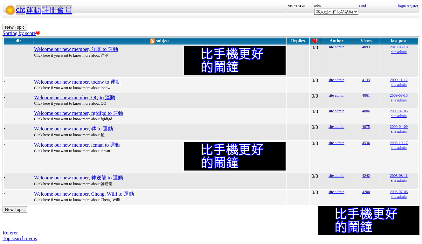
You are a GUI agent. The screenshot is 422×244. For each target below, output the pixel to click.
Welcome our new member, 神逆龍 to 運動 (78, 177)
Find (362, 6)
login (402, 6)
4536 (366, 143)
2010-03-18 (399, 47)
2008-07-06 (399, 192)
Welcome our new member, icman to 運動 (77, 145)
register (412, 6)
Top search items (20, 238)
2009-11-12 (399, 80)
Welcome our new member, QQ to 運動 (74, 97)
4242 (366, 175)
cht (20, 9)
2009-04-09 (399, 126)
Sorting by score (21, 33)
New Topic (14, 27)
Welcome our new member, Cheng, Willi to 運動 (84, 194)
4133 (366, 80)
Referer (10, 232)
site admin (336, 47)
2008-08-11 (399, 175)
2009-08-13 (399, 95)
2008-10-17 (399, 143)
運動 (33, 10)
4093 (366, 47)
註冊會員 (57, 10)
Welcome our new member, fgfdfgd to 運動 (78, 113)
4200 (366, 192)
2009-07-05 (399, 111)
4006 (366, 111)
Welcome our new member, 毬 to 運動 (73, 128)
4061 (366, 95)
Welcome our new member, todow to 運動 (77, 82)
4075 (366, 126)
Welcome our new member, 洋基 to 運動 (76, 49)
